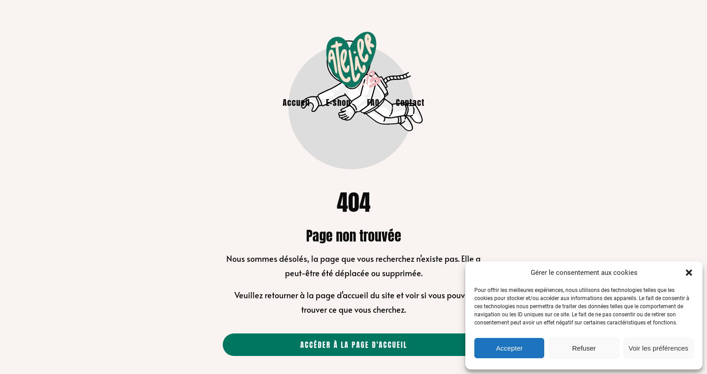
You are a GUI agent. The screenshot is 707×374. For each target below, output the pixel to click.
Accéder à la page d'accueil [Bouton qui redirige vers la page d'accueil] (353, 344)
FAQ (373, 102)
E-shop (338, 102)
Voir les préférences (659, 348)
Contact (410, 102)
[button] (688, 272)
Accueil (296, 102)
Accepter (509, 348)
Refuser (584, 348)
